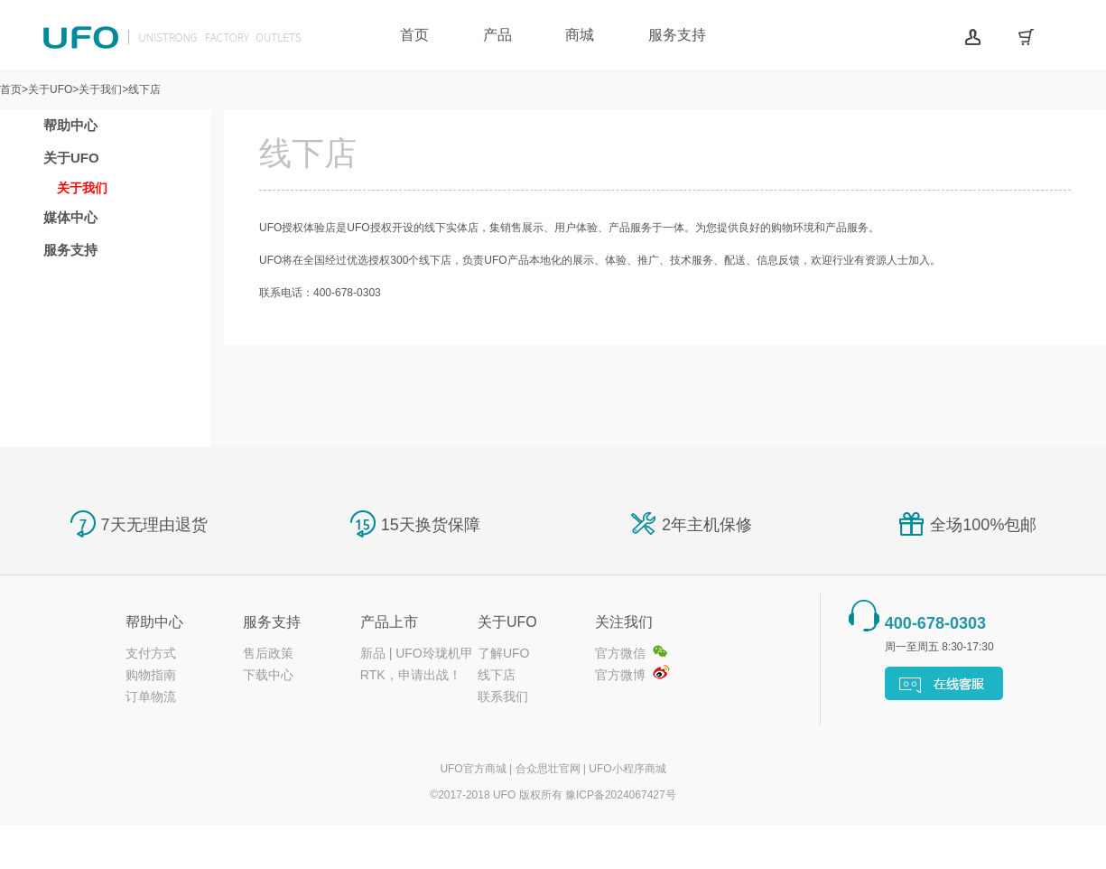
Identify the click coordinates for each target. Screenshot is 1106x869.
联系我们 (503, 696)
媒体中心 (70, 217)
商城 (579, 34)
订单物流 (150, 696)
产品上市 (389, 622)
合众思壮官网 (548, 768)
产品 (497, 34)
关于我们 (82, 188)
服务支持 (677, 34)
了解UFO (504, 653)
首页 (414, 34)
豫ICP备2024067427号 (620, 795)
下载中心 (268, 675)
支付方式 (150, 653)
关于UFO (71, 157)
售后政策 (268, 653)
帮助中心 (70, 125)
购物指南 (150, 675)
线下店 (497, 675)
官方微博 (620, 675)
